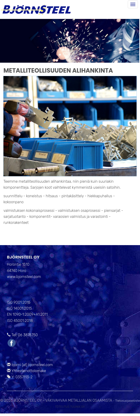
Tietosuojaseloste (127, 400)
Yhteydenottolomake (29, 371)
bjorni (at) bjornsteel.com (32, 365)
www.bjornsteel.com (24, 276)
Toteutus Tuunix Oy (70, 406)
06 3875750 (28, 335)
